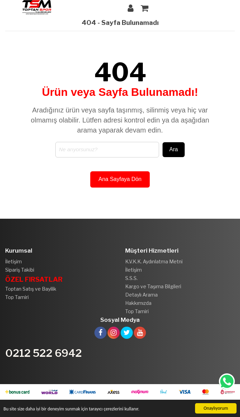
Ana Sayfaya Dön (120, 179)
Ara (173, 149)
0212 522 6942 (43, 353)
